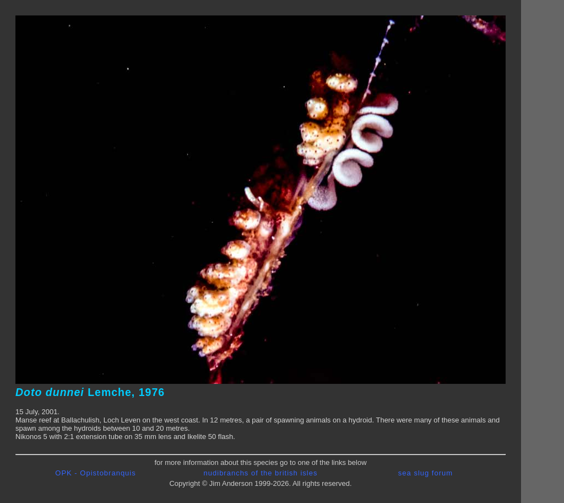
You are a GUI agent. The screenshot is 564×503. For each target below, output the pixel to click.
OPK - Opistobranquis (95, 473)
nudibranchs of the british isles (261, 473)
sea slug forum (425, 473)
